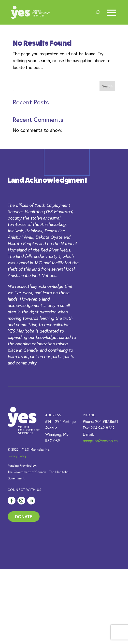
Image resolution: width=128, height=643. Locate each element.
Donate (23, 516)
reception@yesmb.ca (100, 440)
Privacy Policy (17, 456)
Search (107, 86)
